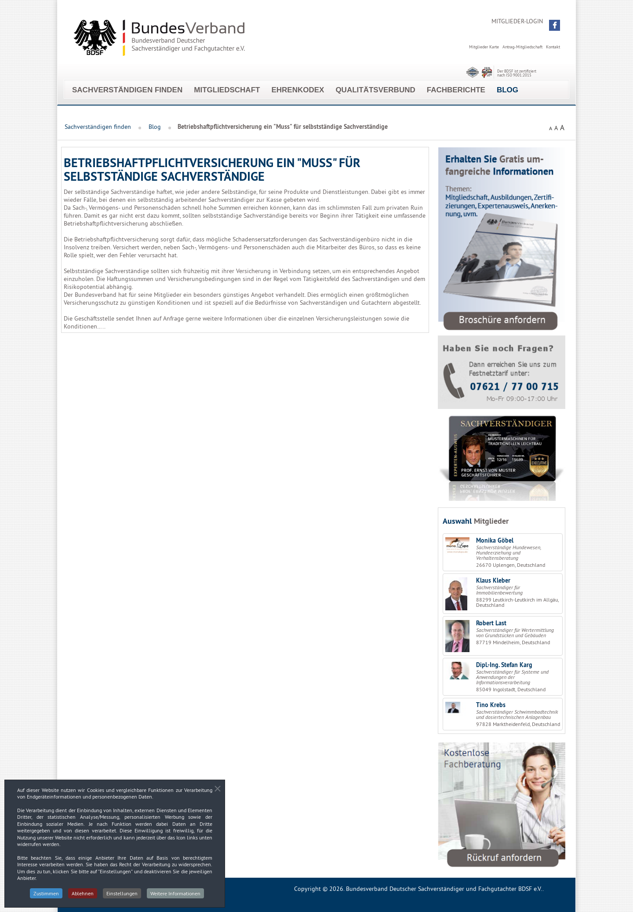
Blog (507, 90)
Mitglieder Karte (484, 47)
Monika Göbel (494, 540)
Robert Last (491, 623)
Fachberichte (456, 90)
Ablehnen (83, 896)
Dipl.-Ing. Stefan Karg (504, 665)
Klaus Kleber (493, 580)
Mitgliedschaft (227, 90)
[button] (554, 25)
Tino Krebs (491, 705)
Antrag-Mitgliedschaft (522, 47)
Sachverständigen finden (127, 90)
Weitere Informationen (175, 896)
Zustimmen (46, 896)
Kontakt (553, 47)
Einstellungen (122, 896)
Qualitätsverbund (375, 90)
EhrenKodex (297, 90)
